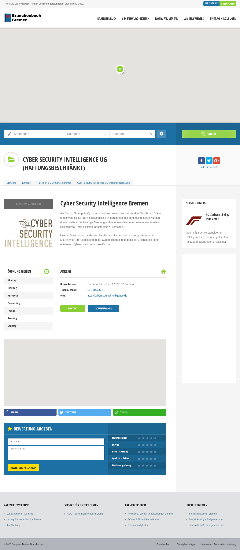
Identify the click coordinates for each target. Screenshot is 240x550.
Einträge (26, 183)
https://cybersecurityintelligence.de (107, 295)
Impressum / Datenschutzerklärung (218, 544)
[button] (120, 69)
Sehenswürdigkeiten (136, 19)
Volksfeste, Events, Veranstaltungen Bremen (150, 513)
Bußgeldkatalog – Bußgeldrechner (206, 519)
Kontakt (72, 308)
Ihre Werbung (13, 525)
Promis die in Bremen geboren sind (206, 525)
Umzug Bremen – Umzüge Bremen (24, 519)
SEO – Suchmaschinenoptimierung (85, 513)
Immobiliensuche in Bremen (203, 513)
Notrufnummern (166, 19)
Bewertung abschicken (23, 467)
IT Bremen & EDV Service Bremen (53, 183)
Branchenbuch (106, 19)
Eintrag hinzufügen (222, 19)
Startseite (11, 183)
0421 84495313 (96, 289)
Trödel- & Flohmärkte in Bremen (144, 519)
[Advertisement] (209, 317)
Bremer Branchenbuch (33, 544)
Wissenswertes (194, 19)
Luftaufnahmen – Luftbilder (20, 513)
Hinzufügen (228, 3)
